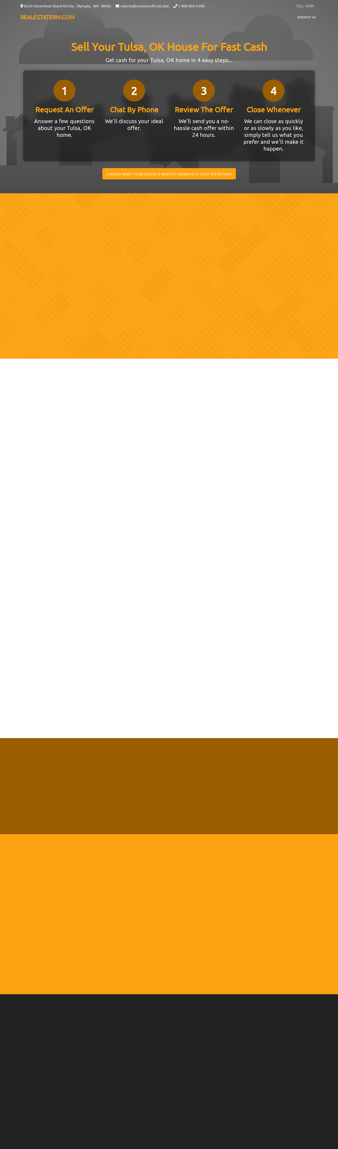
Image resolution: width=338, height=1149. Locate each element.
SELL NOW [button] (305, 5)
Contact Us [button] (306, 17)
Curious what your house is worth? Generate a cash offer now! (169, 174)
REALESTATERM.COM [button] (47, 17)
